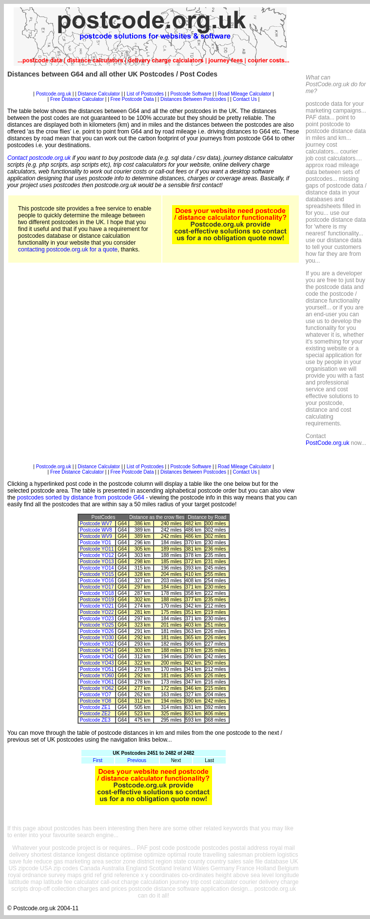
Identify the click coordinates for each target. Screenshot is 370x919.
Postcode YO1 (95, 542)
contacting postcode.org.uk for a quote (67, 249)
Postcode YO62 (97, 688)
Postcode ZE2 (95, 713)
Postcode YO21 (97, 606)
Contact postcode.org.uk (39, 157)
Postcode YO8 (95, 701)
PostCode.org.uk (327, 443)
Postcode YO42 (97, 656)
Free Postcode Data (132, 99)
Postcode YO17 (97, 587)
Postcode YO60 (97, 675)
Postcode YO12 (97, 555)
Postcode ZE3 (95, 720)
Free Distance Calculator (77, 99)
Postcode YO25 (97, 625)
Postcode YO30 (97, 637)
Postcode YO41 (97, 650)
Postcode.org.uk (53, 93)
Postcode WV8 (96, 530)
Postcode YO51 (97, 669)
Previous (136, 760)
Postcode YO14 (97, 568)
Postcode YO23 (97, 618)
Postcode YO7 (95, 694)
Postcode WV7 (96, 523)
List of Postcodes (145, 93)
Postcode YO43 (97, 663)
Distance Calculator (99, 93)
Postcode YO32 (97, 644)
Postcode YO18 (97, 593)
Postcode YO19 (97, 599)
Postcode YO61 (97, 682)
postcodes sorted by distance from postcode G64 (80, 497)
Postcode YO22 (97, 612)
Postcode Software (190, 93)
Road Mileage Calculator (245, 93)
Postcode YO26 (97, 631)
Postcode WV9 (96, 536)
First (97, 760)
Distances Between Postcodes (193, 99)
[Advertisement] (97, 366)
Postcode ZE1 (95, 707)
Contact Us (245, 99)
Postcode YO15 (97, 574)
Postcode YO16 (97, 580)
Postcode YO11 (97, 549)
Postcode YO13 (97, 561)
